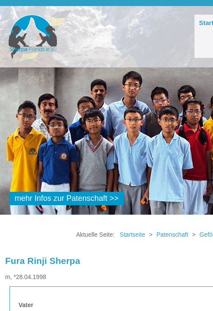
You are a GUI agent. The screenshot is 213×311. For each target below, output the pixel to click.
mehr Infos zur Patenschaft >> (67, 198)
